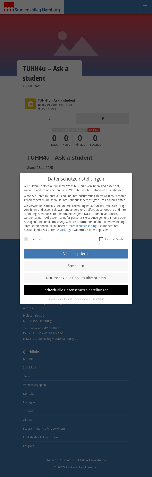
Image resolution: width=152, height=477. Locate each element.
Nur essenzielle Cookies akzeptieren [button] (76, 277)
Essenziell (33, 238)
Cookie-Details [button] (56, 298)
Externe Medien (112, 238)
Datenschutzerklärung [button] (78, 298)
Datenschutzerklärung (81, 225)
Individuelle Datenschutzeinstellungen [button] (76, 289)
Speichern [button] (76, 265)
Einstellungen (64, 229)
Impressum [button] (98, 298)
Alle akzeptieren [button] (76, 253)
